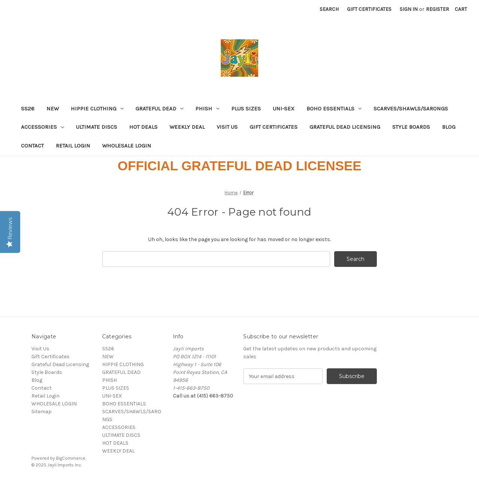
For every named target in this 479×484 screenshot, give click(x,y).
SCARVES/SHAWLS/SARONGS (410, 108)
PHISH (207, 108)
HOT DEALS (143, 127)
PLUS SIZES (246, 108)
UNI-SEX (284, 108)
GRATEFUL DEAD (159, 108)
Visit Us (227, 127)
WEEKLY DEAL (187, 127)
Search (329, 9)
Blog (448, 127)
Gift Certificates (369, 9)
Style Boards (411, 127)
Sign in (409, 9)
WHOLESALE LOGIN (126, 145)
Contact (32, 145)
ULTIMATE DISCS (96, 127)
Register (437, 9)
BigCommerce (70, 458)
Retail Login (73, 145)
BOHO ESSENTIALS (333, 108)
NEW (52, 108)
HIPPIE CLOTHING (97, 108)
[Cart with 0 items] (461, 9)
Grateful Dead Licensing (344, 127)
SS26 (27, 108)
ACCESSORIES (42, 127)
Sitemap (41, 411)
